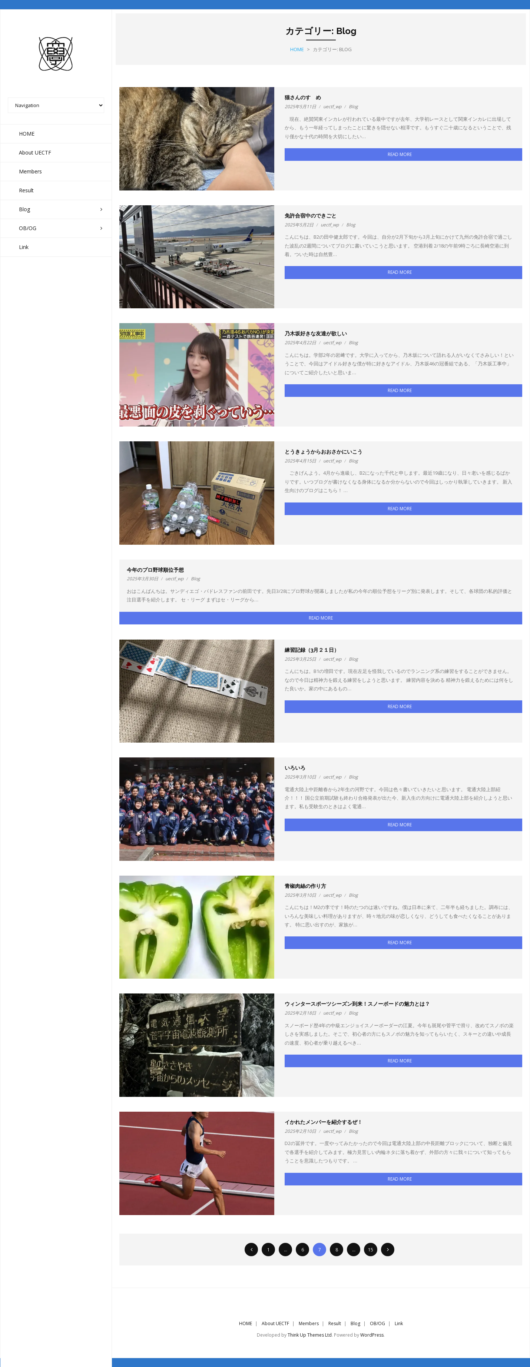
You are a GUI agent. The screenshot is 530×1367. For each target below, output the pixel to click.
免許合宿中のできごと (311, 216)
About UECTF (275, 1323)
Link (399, 1323)
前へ (251, 1249)
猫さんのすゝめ (303, 97)
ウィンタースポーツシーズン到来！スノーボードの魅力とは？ (357, 1004)
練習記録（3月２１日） (312, 650)
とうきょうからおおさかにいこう (323, 452)
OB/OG (377, 1323)
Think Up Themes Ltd (310, 1335)
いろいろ (295, 768)
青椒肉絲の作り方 (305, 886)
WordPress (372, 1335)
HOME (245, 1323)
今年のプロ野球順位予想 (155, 570)
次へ (387, 1249)
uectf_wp (332, 106)
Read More (400, 154)
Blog (353, 106)
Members (309, 1323)
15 (370, 1249)
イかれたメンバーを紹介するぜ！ (323, 1122)
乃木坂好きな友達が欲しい (316, 333)
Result (334, 1323)
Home (297, 49)
